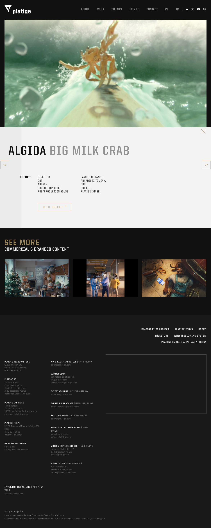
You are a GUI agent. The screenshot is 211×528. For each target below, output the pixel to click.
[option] (37, 278)
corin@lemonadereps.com (16, 449)
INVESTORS (162, 335)
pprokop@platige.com (61, 365)
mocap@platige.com (60, 455)
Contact (152, 9)
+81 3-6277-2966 (12, 432)
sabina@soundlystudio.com (63, 472)
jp (177, 9)
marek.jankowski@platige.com (65, 407)
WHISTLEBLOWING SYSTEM (190, 335)
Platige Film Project (155, 329)
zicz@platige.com (59, 380)
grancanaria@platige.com (16, 414)
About (85, 9)
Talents (116, 9)
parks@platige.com (60, 434)
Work (100, 9)
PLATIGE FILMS (184, 329)
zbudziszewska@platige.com (64, 383)
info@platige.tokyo (13, 435)
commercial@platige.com (62, 377)
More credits (55, 206)
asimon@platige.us (13, 385)
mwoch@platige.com (13, 494)
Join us (134, 9)
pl (167, 9)
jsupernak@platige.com (61, 395)
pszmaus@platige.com (61, 437)
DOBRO (202, 329)
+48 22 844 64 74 (12, 370)
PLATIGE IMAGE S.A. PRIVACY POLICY (184, 342)
